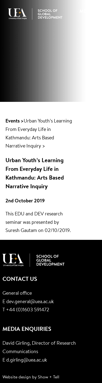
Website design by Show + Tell (30, 377)
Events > (14, 121)
